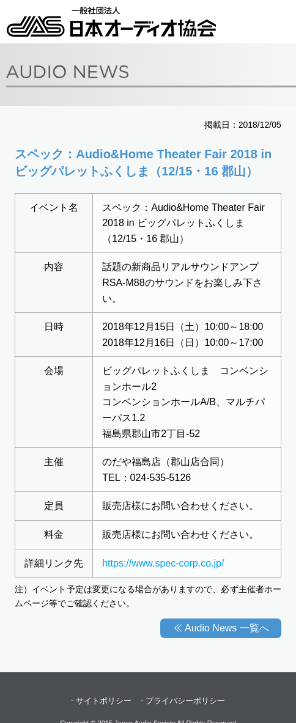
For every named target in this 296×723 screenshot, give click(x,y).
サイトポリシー (103, 700)
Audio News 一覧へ (227, 628)
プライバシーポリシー (185, 700)
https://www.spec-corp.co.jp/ (163, 563)
